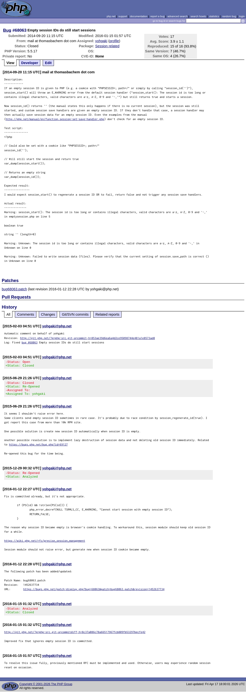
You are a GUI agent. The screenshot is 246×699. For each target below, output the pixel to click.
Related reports (107, 314)
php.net (111, 16)
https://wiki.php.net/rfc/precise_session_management (44, 546)
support (122, 16)
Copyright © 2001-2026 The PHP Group (45, 691)
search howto (198, 16)
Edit (48, 63)
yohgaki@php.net (57, 326)
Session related (107, 46)
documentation (138, 16)
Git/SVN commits (75, 314)
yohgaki (101, 41)
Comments (25, 314)
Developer (29, 63)
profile (114, 41)
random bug (229, 16)
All (8, 314)
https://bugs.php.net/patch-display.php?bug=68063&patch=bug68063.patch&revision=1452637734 (93, 594)
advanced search (177, 16)
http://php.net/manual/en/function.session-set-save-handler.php (55, 119)
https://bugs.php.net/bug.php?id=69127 (38, 448)
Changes (48, 314)
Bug (7, 30)
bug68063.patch (14, 289)
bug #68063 (30, 342)
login (242, 16)
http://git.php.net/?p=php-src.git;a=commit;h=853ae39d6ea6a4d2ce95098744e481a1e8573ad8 (87, 338)
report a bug (157, 16)
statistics (214, 16)
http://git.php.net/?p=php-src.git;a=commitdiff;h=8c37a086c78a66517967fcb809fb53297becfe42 (74, 639)
